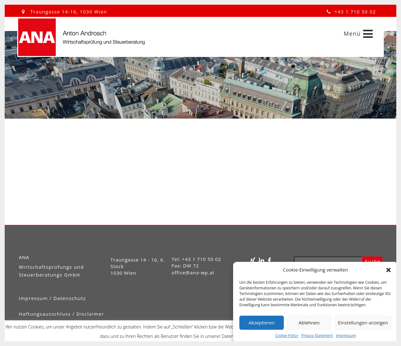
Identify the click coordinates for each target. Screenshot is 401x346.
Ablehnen (309, 322)
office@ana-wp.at (193, 272)
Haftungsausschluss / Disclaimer (61, 314)
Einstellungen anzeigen (363, 322)
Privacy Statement (317, 335)
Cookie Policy (286, 335)
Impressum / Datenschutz (52, 298)
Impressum (346, 335)
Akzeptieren (261, 322)
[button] (388, 270)
